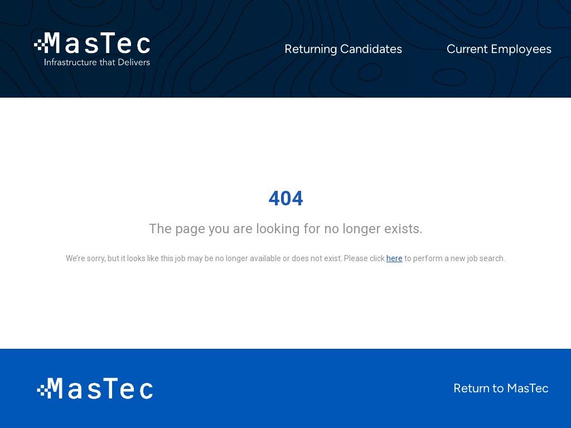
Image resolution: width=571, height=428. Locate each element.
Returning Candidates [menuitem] (343, 49)
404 (285, 198)
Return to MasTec (501, 388)
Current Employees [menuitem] (499, 49)
